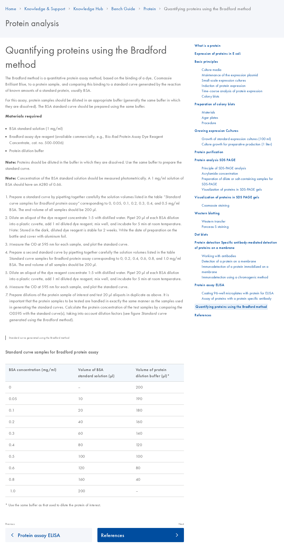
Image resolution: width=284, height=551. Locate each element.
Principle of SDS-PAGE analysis (224, 168)
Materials (208, 112)
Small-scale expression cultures (224, 80)
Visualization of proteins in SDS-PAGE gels (232, 189)
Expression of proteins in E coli (218, 53)
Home (10, 8)
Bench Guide (123, 8)
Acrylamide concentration (220, 173)
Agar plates (210, 117)
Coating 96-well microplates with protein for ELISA (238, 293)
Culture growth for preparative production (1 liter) (237, 144)
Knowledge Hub (88, 8)
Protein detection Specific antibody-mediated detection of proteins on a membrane (236, 245)
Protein (150, 8)
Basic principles (206, 61)
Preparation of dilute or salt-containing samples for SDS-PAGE (237, 181)
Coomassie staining (215, 205)
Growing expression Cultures (216, 130)
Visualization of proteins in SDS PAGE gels (227, 197)
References (112, 535)
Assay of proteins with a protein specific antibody (236, 298)
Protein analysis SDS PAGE (215, 160)
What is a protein (208, 45)
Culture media (211, 69)
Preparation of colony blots (215, 104)
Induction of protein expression (224, 85)
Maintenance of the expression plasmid (230, 75)
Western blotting (207, 213)
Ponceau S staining (215, 226)
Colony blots (210, 96)
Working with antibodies (219, 256)
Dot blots (201, 234)
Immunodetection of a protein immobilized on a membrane (235, 269)
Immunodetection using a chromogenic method (235, 277)
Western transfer (213, 221)
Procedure (209, 123)
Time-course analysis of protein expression (232, 91)
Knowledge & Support (44, 8)
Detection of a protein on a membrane (229, 261)
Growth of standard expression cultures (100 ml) (236, 139)
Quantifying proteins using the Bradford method (231, 306)
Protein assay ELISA (39, 535)
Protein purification (209, 152)
